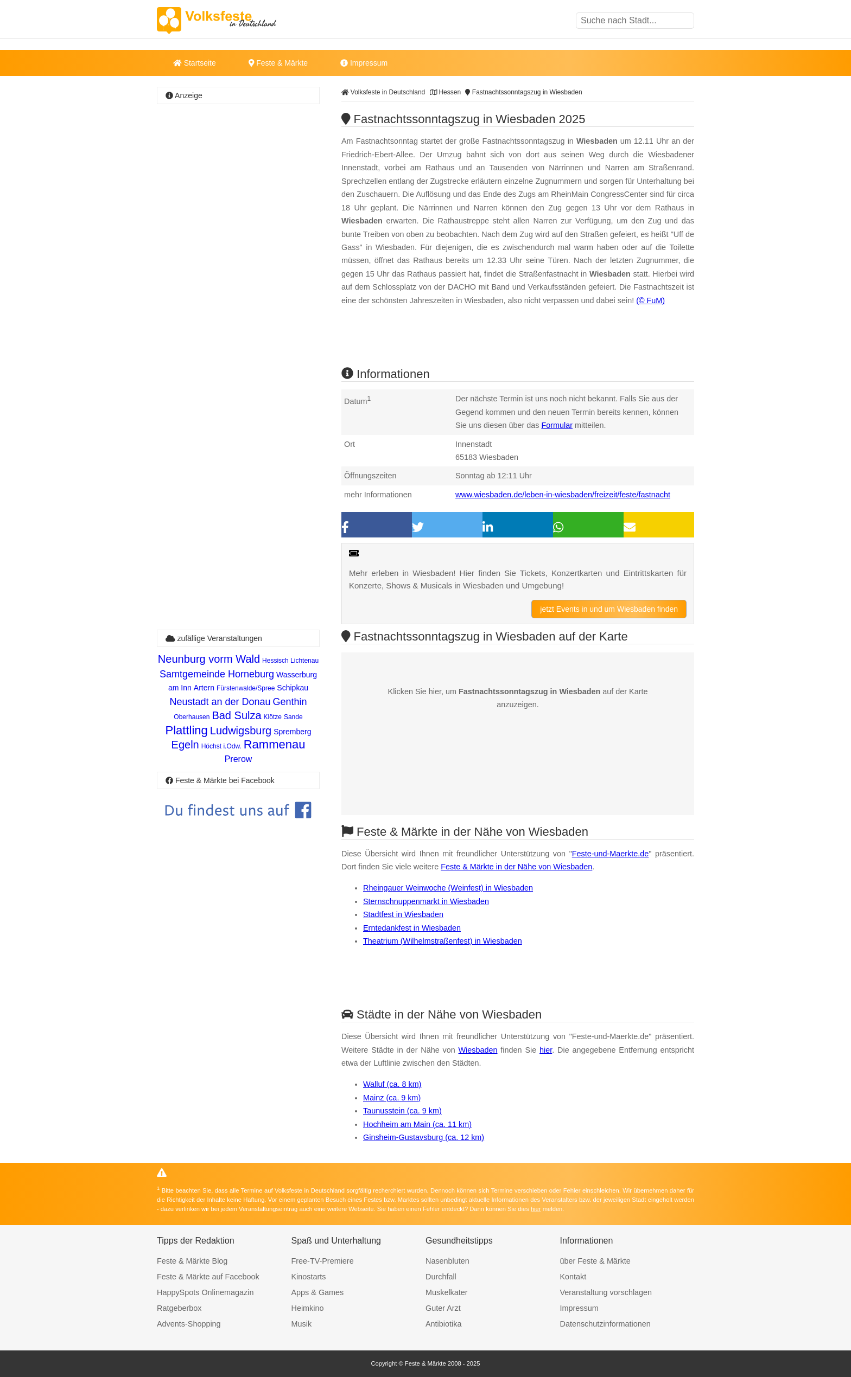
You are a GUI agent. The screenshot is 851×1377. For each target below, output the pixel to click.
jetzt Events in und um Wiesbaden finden (609, 609)
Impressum (364, 63)
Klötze (273, 717)
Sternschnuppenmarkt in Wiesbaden (426, 901)
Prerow (238, 759)
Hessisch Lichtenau (290, 660)
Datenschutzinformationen (605, 1324)
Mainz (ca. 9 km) (392, 1097)
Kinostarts (308, 1276)
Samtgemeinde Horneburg (217, 674)
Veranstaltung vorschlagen (606, 1292)
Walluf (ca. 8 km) (392, 1084)
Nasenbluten (447, 1261)
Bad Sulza (236, 715)
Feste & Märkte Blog (192, 1261)
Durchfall (441, 1276)
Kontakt (573, 1276)
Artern (204, 687)
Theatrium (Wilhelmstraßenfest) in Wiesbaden (442, 941)
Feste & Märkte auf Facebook (208, 1276)
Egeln (185, 745)
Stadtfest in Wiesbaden (403, 914)
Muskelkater (447, 1292)
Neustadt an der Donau (219, 701)
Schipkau (292, 687)
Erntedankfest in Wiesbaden (412, 928)
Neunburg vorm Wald (209, 659)
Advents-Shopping (189, 1324)
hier (545, 1050)
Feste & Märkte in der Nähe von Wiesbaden (516, 866)
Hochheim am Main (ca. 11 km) (417, 1124)
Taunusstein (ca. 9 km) (402, 1110)
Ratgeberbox (179, 1308)
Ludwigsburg (240, 730)
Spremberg (292, 731)
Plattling (187, 730)
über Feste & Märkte (595, 1261)
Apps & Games (317, 1292)
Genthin (290, 701)
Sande (293, 717)
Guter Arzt (443, 1308)
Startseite (194, 63)
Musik (301, 1324)
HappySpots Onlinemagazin (205, 1292)
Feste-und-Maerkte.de (610, 853)
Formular (557, 425)
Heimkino (307, 1308)
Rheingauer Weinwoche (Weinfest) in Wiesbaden (448, 887)
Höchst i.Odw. (221, 746)
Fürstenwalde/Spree (246, 688)
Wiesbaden (478, 1050)
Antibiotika (443, 1324)
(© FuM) (650, 300)
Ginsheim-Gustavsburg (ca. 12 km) (423, 1137)
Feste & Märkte (278, 63)
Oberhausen (191, 717)
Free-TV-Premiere (322, 1261)
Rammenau (275, 744)
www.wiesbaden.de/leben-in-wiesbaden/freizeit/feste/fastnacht (562, 494)
